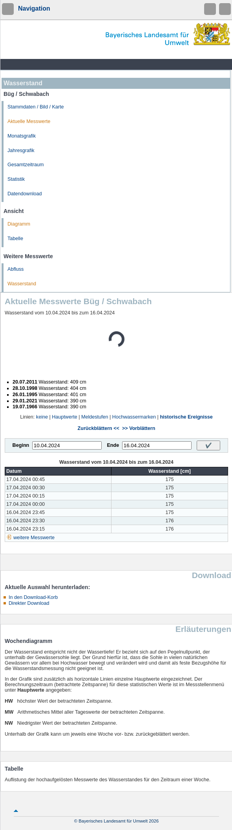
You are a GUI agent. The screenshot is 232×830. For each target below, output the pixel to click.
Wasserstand (21, 283)
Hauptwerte (64, 417)
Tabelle (15, 238)
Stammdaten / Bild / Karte (35, 107)
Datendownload (24, 193)
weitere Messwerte (34, 537)
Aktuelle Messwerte (28, 121)
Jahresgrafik (21, 150)
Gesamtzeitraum (25, 164)
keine (42, 417)
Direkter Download (29, 603)
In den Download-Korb (33, 597)
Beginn (21, 445)
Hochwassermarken (134, 417)
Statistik (16, 179)
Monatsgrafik (21, 136)
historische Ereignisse (186, 417)
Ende (113, 445)
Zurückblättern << (98, 428)
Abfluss (15, 269)
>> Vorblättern (138, 428)
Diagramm (18, 224)
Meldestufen (94, 417)
